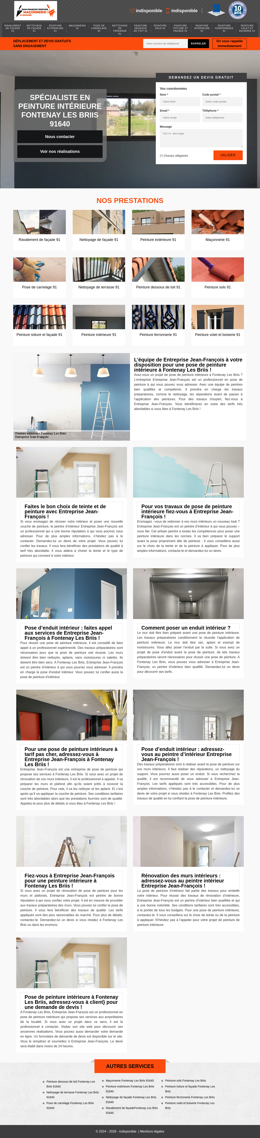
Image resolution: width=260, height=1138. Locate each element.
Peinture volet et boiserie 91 (247, 28)
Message (166, 126)
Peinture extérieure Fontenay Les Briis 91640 (130, 1089)
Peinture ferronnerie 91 (224, 28)
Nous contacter (60, 136)
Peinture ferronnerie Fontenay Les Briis (190, 1097)
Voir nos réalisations (60, 151)
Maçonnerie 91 (77, 26)
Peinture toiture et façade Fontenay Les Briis (190, 1089)
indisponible (146, 10)
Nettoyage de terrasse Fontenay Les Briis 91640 (73, 1095)
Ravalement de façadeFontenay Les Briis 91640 (132, 1110)
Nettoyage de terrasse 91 (120, 29)
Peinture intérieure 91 (202, 28)
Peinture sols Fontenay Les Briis (185, 1080)
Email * (164, 110)
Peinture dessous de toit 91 (141, 28)
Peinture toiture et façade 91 (180, 28)
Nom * (164, 94)
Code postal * (211, 94)
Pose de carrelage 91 (99, 28)
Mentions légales (152, 1131)
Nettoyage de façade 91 (34, 28)
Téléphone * (210, 110)
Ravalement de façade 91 (12, 28)
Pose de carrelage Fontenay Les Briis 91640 (70, 1105)
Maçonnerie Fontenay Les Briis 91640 (130, 1080)
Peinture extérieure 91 (55, 28)
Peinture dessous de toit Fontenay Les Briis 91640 (71, 1084)
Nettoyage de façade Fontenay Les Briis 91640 (131, 1100)
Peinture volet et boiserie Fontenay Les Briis (189, 1105)
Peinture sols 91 (160, 26)
